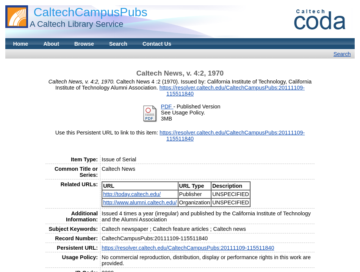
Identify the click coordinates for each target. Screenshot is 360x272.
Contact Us (156, 44)
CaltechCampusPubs (90, 12)
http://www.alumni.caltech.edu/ (140, 202)
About (51, 44)
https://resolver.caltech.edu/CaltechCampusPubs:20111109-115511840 (188, 248)
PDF (167, 107)
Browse (84, 44)
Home (20, 44)
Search (118, 44)
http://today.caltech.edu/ (132, 194)
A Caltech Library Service (76, 24)
